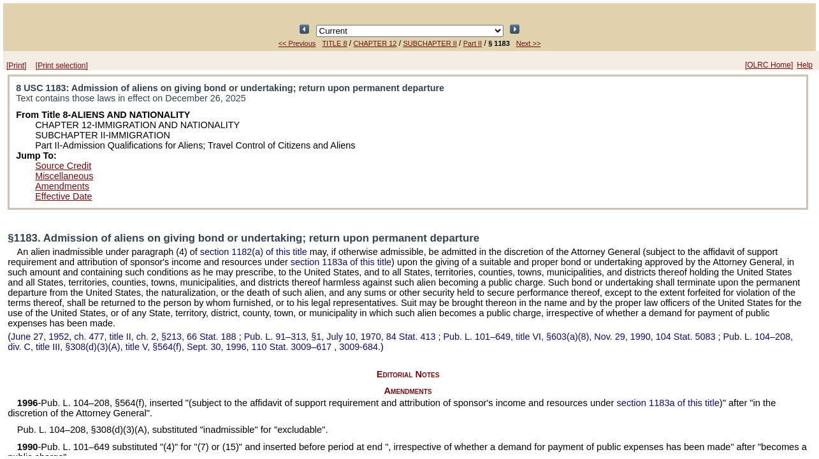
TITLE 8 (334, 43)
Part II (472, 43)
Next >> (528, 43)
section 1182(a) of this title (253, 252)
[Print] (16, 65)
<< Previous (297, 43)
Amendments (62, 186)
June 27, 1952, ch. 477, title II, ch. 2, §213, (125, 337)
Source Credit (63, 166)
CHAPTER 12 (375, 43)
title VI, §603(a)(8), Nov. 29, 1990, (580, 337)
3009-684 (358, 347)
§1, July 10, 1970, (341, 337)
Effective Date (63, 196)
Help (805, 65)
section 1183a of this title (341, 262)
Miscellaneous (64, 176)
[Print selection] (62, 65)
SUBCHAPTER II (429, 43)
